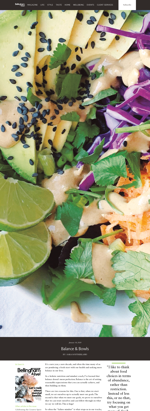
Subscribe (127, 5)
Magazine (32, 5)
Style (50, 5)
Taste (59, 5)
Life (43, 5)
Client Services (105, 5)
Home (67, 5)
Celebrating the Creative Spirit (28, 410)
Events (90, 5)
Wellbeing (78, 5)
